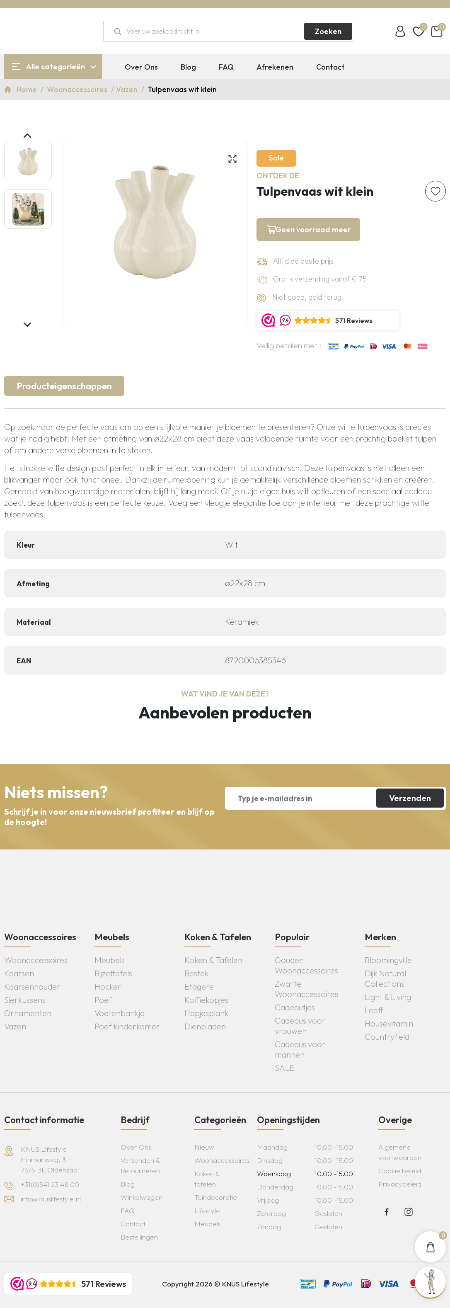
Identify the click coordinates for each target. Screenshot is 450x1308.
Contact (330, 67)
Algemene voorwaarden (399, 1152)
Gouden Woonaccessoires (306, 965)
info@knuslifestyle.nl (51, 1198)
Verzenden (410, 798)
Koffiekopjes (206, 1000)
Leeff (374, 1010)
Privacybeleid (399, 1183)
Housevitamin (389, 1023)
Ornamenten (27, 1013)
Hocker (107, 986)
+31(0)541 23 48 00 (50, 1184)
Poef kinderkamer (127, 1026)
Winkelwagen (141, 1197)
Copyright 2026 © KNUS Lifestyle (215, 1283)
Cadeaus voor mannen (300, 1049)
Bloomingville (388, 960)
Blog (188, 67)
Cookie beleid (399, 1170)
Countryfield (387, 1036)
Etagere (199, 986)
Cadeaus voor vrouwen (300, 1025)
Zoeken (328, 31)
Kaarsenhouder (32, 986)
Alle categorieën (55, 66)
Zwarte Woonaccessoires (306, 988)
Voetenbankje (119, 1013)
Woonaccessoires (78, 89)
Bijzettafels (113, 973)
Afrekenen (274, 67)
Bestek (196, 973)
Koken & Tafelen (213, 960)
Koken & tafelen (207, 1178)
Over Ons (141, 67)
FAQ (226, 67)
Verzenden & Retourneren (140, 1165)
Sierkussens (25, 1000)
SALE (285, 1068)
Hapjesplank (206, 1013)
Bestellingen (139, 1237)
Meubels (109, 960)
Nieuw (204, 1147)
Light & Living (388, 997)
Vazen (127, 89)
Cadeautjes (295, 1007)
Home (28, 89)
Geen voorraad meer (313, 229)
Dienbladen (205, 1026)
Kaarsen (19, 973)
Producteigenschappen (64, 386)
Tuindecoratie (215, 1197)
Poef (103, 1000)
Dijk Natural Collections (385, 978)
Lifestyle (207, 1210)
